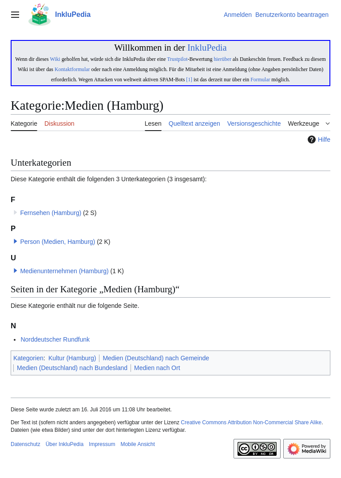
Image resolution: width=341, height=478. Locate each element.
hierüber (222, 59)
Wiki (55, 59)
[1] (189, 79)
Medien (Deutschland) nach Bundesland (72, 367)
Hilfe (317, 139)
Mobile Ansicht (137, 444)
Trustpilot (177, 59)
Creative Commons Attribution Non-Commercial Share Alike (251, 422)
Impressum (102, 444)
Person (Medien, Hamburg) (57, 241)
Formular (260, 79)
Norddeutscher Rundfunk (55, 339)
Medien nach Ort (157, 367)
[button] (15, 241)
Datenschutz (25, 444)
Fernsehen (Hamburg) (50, 212)
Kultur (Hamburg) (72, 358)
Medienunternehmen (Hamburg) (64, 271)
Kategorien (28, 358)
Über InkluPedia (64, 444)
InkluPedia (207, 47)
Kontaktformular (72, 69)
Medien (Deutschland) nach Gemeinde (156, 358)
